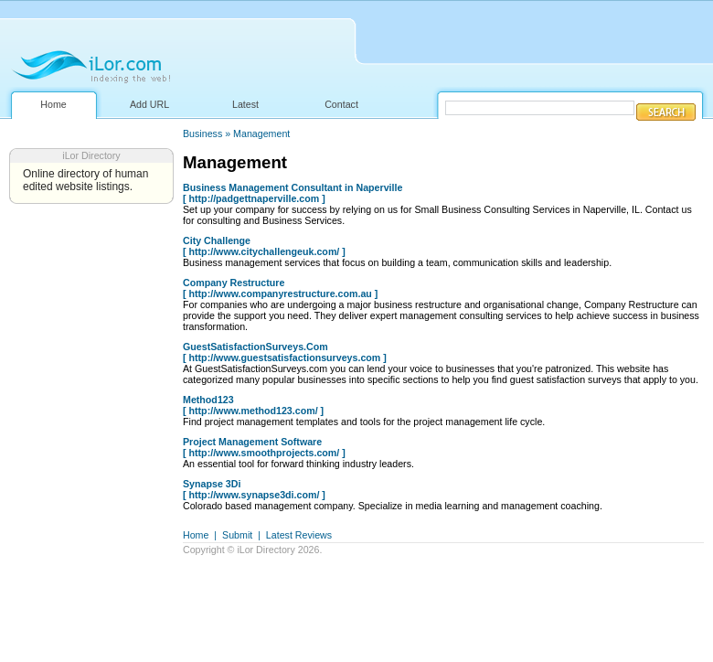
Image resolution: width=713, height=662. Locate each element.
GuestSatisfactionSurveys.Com (255, 346)
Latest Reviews (299, 534)
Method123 (208, 399)
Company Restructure (233, 282)
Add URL (149, 104)
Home (53, 104)
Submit (237, 534)
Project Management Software (252, 441)
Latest (245, 104)
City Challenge (216, 240)
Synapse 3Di (211, 483)
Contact (341, 104)
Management (261, 133)
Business (202, 133)
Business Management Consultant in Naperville (292, 187)
